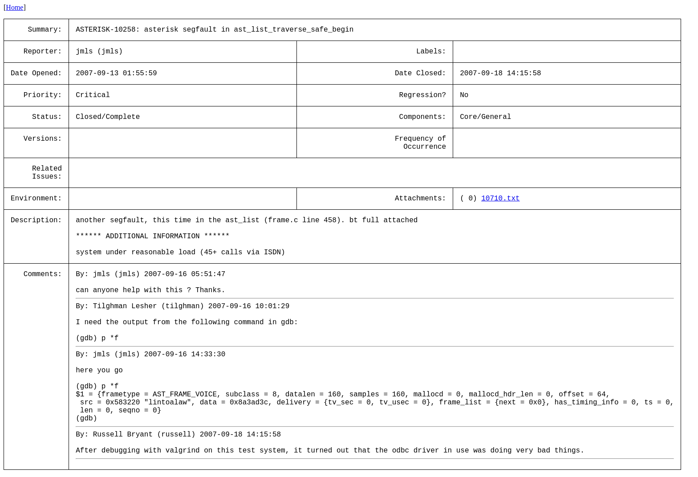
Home (14, 7)
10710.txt (500, 199)
